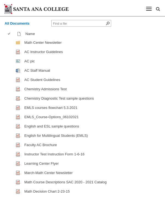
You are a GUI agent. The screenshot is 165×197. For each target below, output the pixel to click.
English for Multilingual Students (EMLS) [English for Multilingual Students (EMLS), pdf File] (56, 136)
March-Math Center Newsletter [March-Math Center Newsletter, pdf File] (48, 173)
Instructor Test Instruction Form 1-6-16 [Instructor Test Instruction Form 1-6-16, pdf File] (54, 154)
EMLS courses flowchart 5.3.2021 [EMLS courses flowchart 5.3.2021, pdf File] (50, 108)
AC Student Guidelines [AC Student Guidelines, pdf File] (42, 80)
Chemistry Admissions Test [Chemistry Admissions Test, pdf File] (45, 89)
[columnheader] (10, 34)
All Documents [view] (17, 23)
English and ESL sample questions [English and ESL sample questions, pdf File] (51, 126)
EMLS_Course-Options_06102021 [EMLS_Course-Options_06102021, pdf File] (51, 117)
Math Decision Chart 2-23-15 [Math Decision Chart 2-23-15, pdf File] (47, 191)
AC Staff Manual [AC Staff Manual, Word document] (37, 70)
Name (31, 34)
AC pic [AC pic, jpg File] (29, 61)
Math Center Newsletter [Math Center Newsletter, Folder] (43, 42)
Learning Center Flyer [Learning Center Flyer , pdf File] (41, 163)
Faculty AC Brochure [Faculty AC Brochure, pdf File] (40, 145)
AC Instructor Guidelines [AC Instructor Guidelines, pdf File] (43, 52)
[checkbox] (9, 34)
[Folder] (18, 42)
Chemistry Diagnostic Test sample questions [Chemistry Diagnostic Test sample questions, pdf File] (59, 98)
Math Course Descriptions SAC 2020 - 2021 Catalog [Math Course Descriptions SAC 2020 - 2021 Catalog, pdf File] (65, 182)
